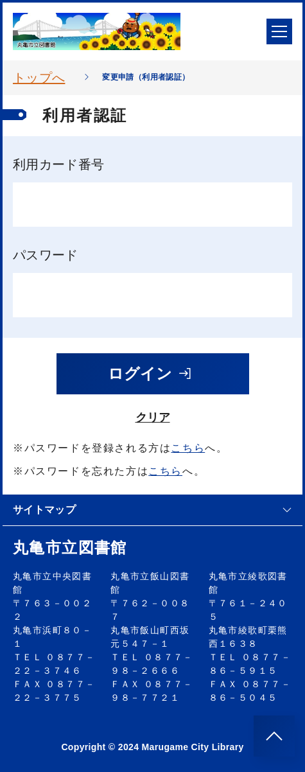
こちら (188, 448)
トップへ (39, 78)
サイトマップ (152, 509)
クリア (152, 417)
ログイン (150, 373)
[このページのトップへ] (274, 736)
